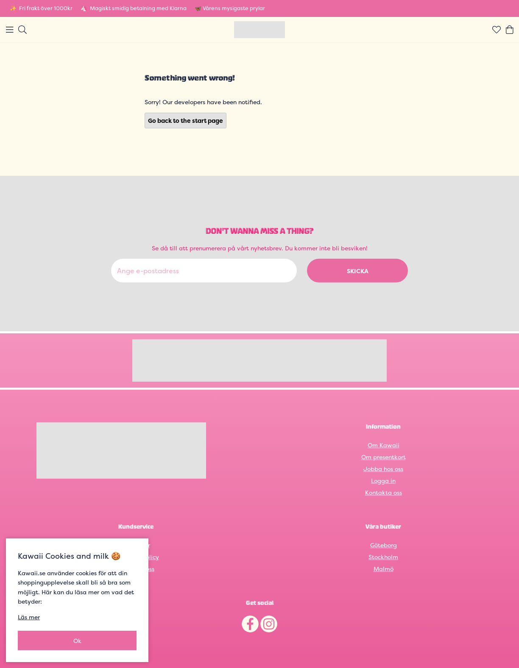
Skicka (357, 270)
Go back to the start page (185, 120)
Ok (77, 641)
